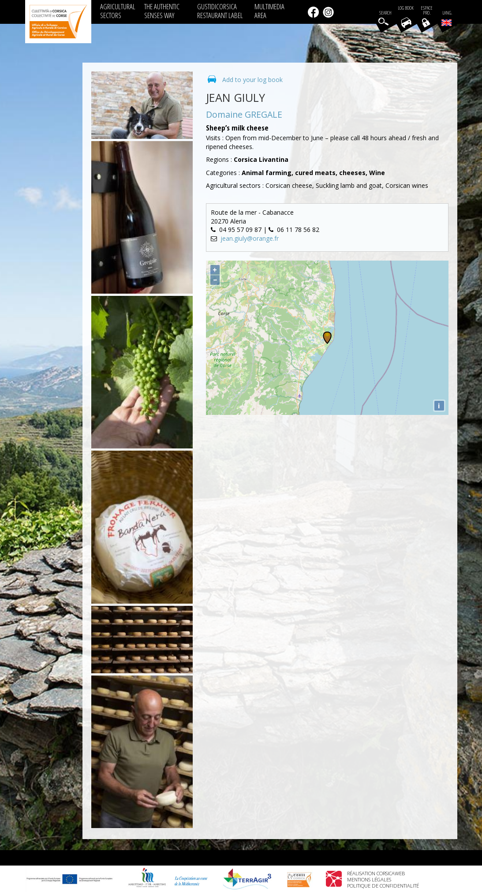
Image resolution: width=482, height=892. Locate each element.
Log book (406, 8)
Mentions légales (369, 879)
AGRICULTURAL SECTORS (117, 10)
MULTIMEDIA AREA (269, 10)
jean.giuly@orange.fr (249, 238)
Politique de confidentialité (383, 885)
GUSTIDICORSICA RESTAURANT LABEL (220, 10)
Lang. (446, 18)
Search (385, 13)
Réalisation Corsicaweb (376, 873)
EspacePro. (427, 10)
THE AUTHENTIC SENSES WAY (161, 10)
